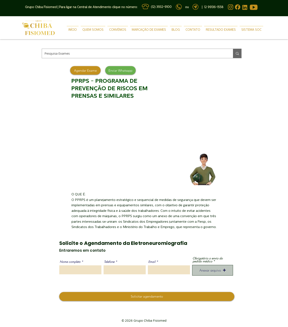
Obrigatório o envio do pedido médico (208, 260)
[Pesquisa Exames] (134, 53)
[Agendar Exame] (85, 70)
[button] (212, 270)
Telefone (109, 261)
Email (151, 261)
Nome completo (70, 261)
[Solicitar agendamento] (146, 296)
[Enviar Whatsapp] (120, 70)
